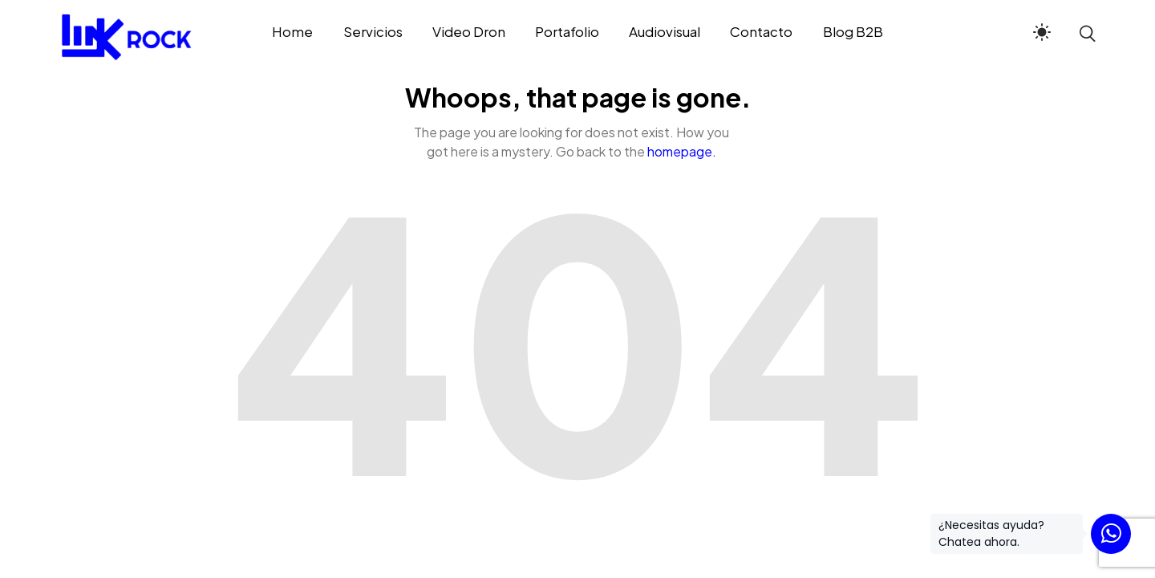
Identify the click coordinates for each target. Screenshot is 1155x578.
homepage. (681, 151)
